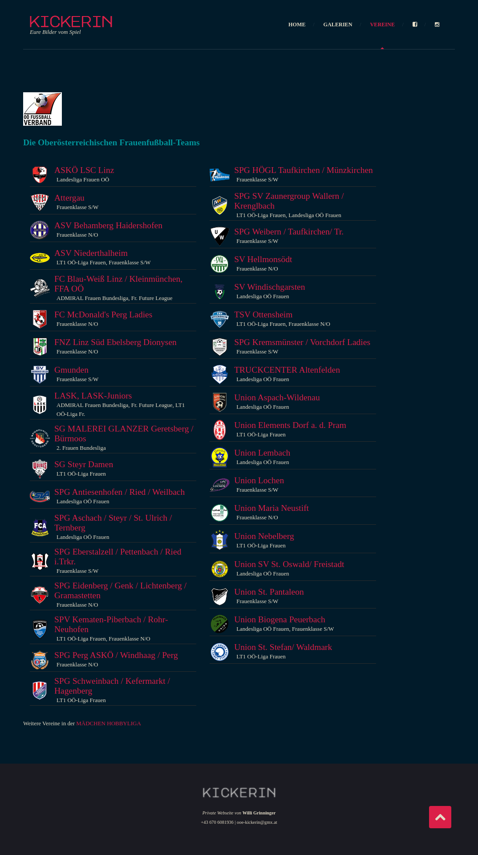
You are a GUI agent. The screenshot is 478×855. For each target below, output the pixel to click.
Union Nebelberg (264, 536)
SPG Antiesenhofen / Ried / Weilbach (119, 492)
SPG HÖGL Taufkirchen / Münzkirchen (303, 170)
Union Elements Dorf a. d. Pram (290, 425)
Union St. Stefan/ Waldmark (283, 647)
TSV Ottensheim (263, 314)
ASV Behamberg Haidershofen (108, 225)
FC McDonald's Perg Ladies (103, 314)
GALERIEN (338, 24)
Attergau (69, 197)
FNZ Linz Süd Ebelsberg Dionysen (115, 342)
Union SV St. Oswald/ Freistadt (289, 564)
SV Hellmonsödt (263, 259)
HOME (297, 24)
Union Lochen (259, 480)
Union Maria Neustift (271, 508)
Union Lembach (262, 452)
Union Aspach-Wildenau (277, 397)
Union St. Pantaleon (269, 591)
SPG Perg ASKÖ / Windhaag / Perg (116, 655)
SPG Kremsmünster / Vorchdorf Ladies (302, 342)
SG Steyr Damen (83, 464)
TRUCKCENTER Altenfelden (287, 369)
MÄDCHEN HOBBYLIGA (108, 723)
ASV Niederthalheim (91, 253)
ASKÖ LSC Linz (84, 170)
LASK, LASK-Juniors (93, 395)
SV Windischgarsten (269, 287)
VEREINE (382, 24)
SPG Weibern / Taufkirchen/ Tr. (289, 231)
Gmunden (71, 369)
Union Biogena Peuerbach (279, 619)
